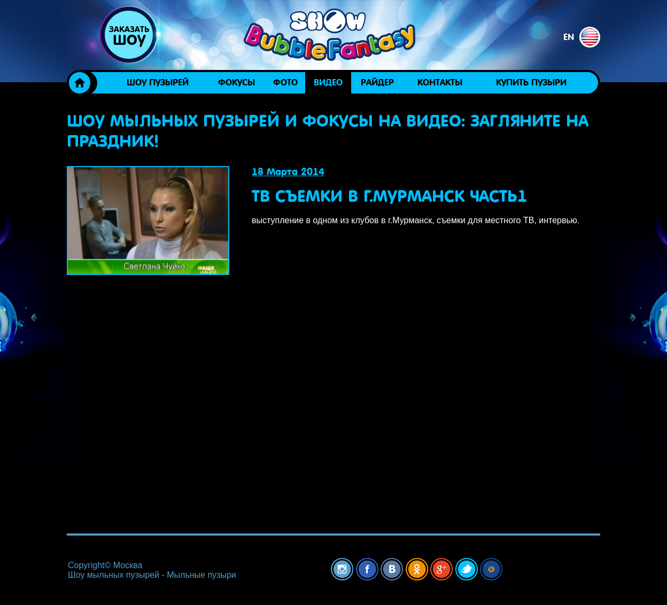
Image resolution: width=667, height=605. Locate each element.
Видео (328, 82)
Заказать (128, 36)
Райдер (377, 82)
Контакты (439, 82)
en (581, 37)
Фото (285, 82)
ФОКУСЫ (236, 82)
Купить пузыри (531, 82)
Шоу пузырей (158, 82)
